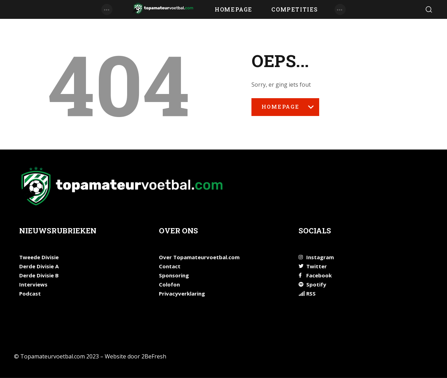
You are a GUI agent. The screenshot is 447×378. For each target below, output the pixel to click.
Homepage (285, 109)
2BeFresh (153, 356)
